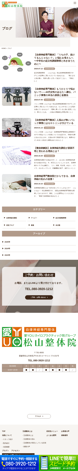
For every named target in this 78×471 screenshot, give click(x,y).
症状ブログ (10, 225)
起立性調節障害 (61, 218)
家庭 (32, 225)
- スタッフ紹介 (7, 441)
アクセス (38, 417)
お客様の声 (65, 432)
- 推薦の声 (26, 448)
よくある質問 (51, 437)
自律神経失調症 (12, 218)
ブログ (5, 452)
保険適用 (64, 437)
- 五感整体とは (28, 436)
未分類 (58, 225)
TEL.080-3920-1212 (39, 288)
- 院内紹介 (6, 444)
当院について (7, 437)
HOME (4, 48)
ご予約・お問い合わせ (38, 298)
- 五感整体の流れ (29, 440)
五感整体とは (28, 432)
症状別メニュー (52, 432)
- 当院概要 (6, 448)
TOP (4, 432)
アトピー (34, 218)
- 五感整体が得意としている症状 (34, 444)
